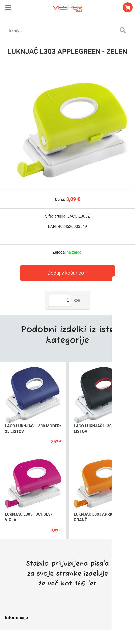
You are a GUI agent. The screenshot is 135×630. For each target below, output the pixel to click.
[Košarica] (128, 7)
